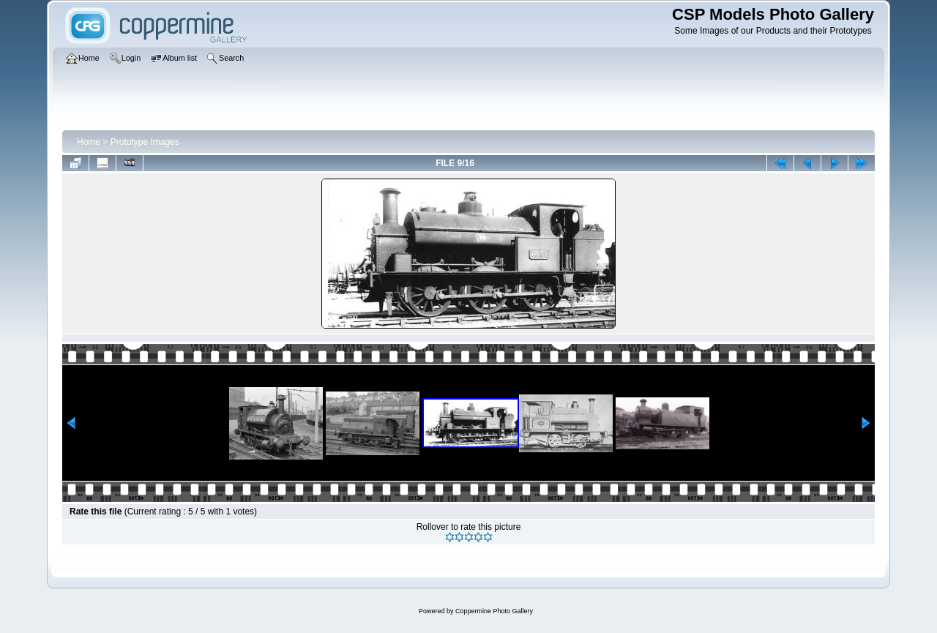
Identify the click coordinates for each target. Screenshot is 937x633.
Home (88, 142)
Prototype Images (145, 142)
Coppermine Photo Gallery (494, 611)
